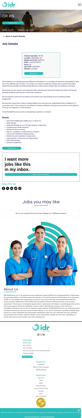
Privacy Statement (47, 417)
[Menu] (79, 5)
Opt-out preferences (32, 417)
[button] (80, 409)
